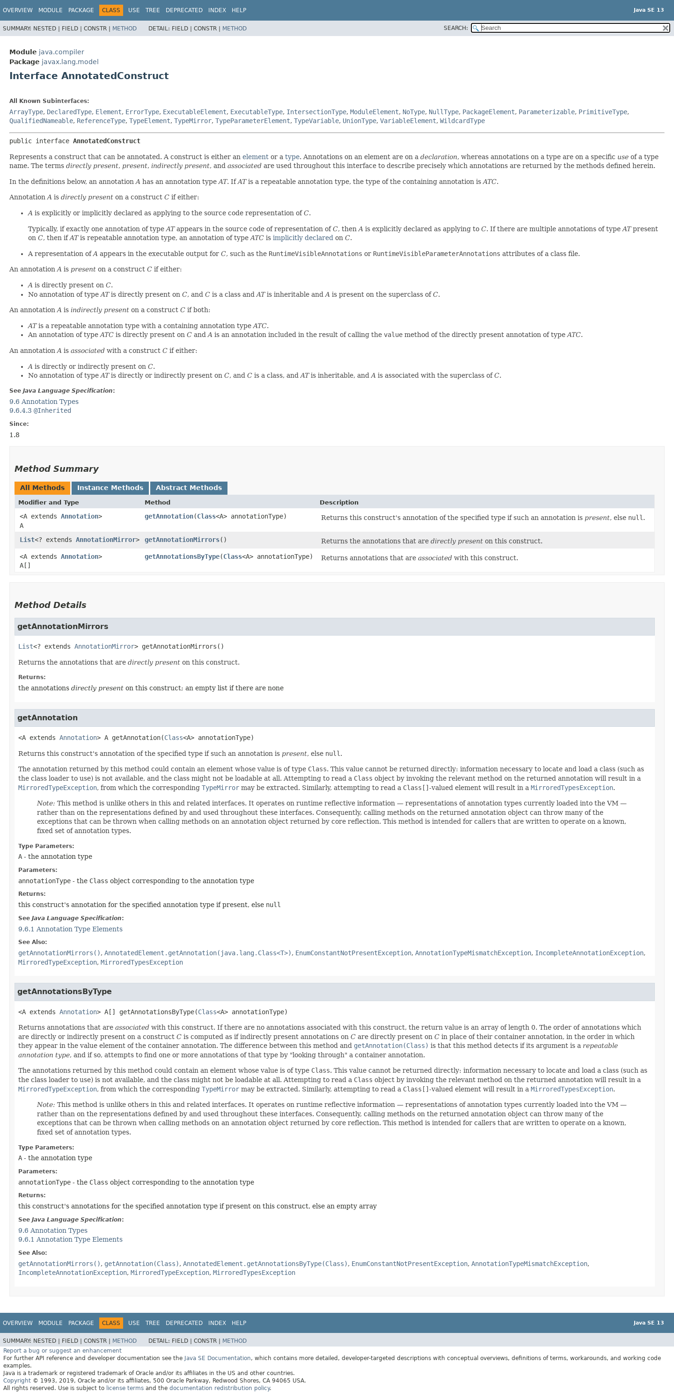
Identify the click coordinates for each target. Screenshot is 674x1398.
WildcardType (462, 120)
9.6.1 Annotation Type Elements (70, 929)
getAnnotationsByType (182, 556)
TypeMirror (193, 120)
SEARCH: (456, 28)
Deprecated (184, 10)
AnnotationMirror (106, 539)
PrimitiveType (603, 112)
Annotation (79, 516)
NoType (414, 112)
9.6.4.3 (40, 410)
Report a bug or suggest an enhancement (62, 1350)
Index (217, 10)
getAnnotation (169, 516)
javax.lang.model (70, 62)
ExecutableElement (195, 112)
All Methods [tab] (42, 487)
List (27, 539)
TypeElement (149, 120)
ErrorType (142, 112)
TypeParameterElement (252, 120)
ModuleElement (374, 112)
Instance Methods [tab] (110, 487)
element (255, 157)
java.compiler (61, 52)
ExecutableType (256, 112)
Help (239, 10)
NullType (444, 112)
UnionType (359, 120)
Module (50, 10)
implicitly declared (303, 238)
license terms (125, 1388)
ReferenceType (101, 120)
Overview (18, 10)
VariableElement (408, 120)
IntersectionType (316, 112)
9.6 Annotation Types (44, 401)
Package (81, 10)
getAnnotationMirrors (182, 539)
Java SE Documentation (217, 1358)
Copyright (17, 1380)
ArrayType (26, 112)
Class (206, 516)
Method (124, 28)
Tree (153, 10)
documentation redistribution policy (219, 1388)
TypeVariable (316, 120)
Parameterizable (547, 112)
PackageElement (488, 112)
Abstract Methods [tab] (189, 487)
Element (108, 112)
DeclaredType (69, 112)
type (292, 157)
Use (134, 10)
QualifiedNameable (41, 120)
